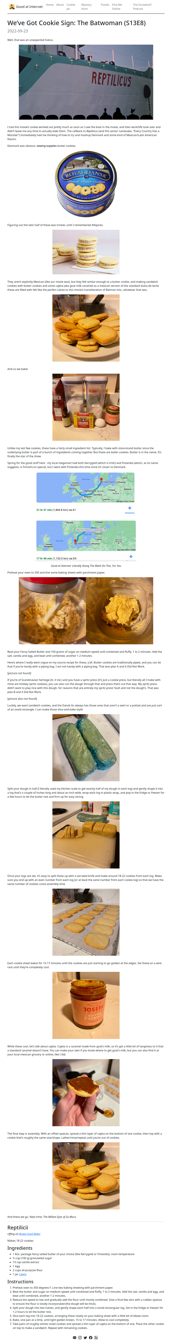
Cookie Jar (71, 7)
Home (50, 5)
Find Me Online (117, 7)
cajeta (23, 1274)
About (60, 5)
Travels (104, 5)
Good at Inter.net (25, 6)
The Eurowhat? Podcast (142, 7)
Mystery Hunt (86, 7)
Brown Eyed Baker (29, 1234)
